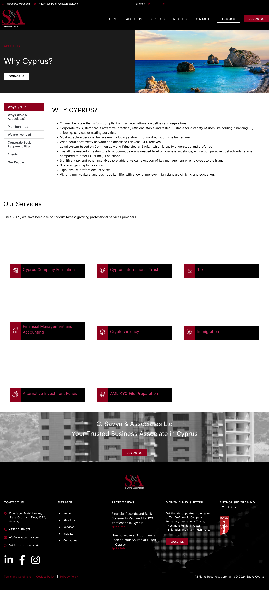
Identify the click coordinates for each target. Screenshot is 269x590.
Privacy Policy (69, 576)
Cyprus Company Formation (49, 269)
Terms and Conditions (17, 576)
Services (157, 19)
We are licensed (19, 134)
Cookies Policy (45, 576)
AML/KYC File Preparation (134, 393)
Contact (201, 19)
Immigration (208, 331)
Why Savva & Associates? (17, 117)
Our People (16, 162)
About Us (134, 19)
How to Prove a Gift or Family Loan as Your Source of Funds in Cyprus (134, 539)
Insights (179, 19)
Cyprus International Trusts (135, 269)
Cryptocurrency (124, 331)
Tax (200, 269)
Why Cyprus (17, 107)
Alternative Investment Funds (50, 393)
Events (13, 154)
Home (113, 19)
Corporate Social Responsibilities (20, 144)
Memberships (18, 127)
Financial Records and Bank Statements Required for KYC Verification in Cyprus (133, 518)
